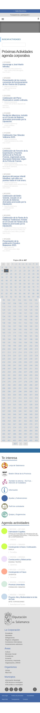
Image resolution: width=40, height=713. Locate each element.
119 (36, 306)
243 (25, 365)
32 (24, 274)
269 (14, 378)
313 (25, 398)
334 (25, 408)
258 (30, 372)
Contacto (25, 699)
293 (30, 388)
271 (25, 378)
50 (24, 280)
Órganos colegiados (12, 640)
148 (3, 323)
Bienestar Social (10, 654)
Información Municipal (12, 680)
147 (36, 319)
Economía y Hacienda (12, 660)
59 (24, 284)
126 (36, 310)
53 (38, 280)
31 (20, 274)
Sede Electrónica (20, 11)
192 (14, 342)
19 (7, 270)
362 (25, 421)
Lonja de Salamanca (16, 465)
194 (25, 342)
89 (38, 293)
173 (25, 333)
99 (4, 300)
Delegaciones (10, 638)
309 (3, 398)
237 (30, 362)
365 (3, 424)
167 (30, 329)
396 (20, 437)
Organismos (11, 667)
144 (20, 319)
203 (36, 346)
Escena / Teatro (14, 562)
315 (36, 398)
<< (3, 264)
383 (25, 430)
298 (20, 391)
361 (20, 421)
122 (14, 310)
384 (30, 430)
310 (9, 398)
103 (24, 300)
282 (9, 385)
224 (36, 355)
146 (30, 319)
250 (25, 368)
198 (9, 346)
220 (14, 355)
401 (9, 440)
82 (7, 293)
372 (3, 427)
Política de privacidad (17, 695)
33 (29, 274)
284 (20, 385)
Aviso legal (5, 695)
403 (20, 440)
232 (3, 362)
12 (15, 267)
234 (14, 362)
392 (36, 434)
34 (33, 274)
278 (25, 381)
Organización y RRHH (12, 663)
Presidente (9, 633)
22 (20, 270)
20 (11, 270)
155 (3, 326)
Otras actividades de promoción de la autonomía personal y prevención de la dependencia (23, 535)
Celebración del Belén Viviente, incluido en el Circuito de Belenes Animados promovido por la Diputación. (14, 200)
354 (20, 417)
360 (14, 421)
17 (37, 267)
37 (7, 277)
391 (30, 434)
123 (20, 310)
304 (14, 395)
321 (30, 401)
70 (33, 287)
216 (30, 352)
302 (3, 395)
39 (15, 277)
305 (20, 395)
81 (2, 293)
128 (9, 313)
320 (25, 401)
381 (14, 430)
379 (3, 430)
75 (15, 290)
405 (30, 440)
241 (14, 365)
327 (25, 404)
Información (13, 490)
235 (20, 362)
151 (20, 323)
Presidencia (9, 656)
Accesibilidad (30, 695)
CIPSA (7, 670)
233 (9, 362)
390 (25, 434)
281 (3, 385)
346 (14, 414)
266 (36, 375)
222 (25, 355)
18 (2, 270)
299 (25, 391)
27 (2, 274)
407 (15, 444)
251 (30, 368)
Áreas (7, 648)
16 (33, 267)
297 (14, 391)
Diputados (8, 635)
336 (36, 408)
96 (29, 297)
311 (14, 398)
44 (38, 277)
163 (9, 329)
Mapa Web (5, 699)
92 (11, 297)
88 (33, 293)
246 (3, 368)
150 (14, 323)
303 (9, 395)
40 (20, 277)
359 (9, 421)
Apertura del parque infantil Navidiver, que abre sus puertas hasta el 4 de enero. (14, 178)
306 (25, 395)
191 (9, 342)
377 (30, 427)
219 (9, 355)
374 (14, 427)
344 (3, 414)
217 (36, 352)
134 (3, 316)
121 (9, 310)
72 (2, 290)
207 (20, 349)
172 (20, 333)
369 (25, 424)
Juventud (12, 574)
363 (30, 421)
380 (9, 430)
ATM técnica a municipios (14, 682)
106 (3, 303)
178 (14, 336)
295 (3, 391)
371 (36, 424)
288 (3, 388)
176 (3, 336)
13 (19, 267)
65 (11, 287)
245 (36, 365)
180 (25, 336)
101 (14, 300)
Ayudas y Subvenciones (18, 498)
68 (24, 287)
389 (20, 434)
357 (36, 417)
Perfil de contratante (16, 506)
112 (36, 303)
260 (3, 375)
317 (9, 401)
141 (3, 319)
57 (15, 284)
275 (9, 381)
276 (14, 381)
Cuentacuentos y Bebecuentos (19, 560)
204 (3, 349)
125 (30, 310)
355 (25, 417)
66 (15, 287)
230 (30, 359)
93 (15, 297)
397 (25, 437)
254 (9, 372)
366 (9, 424)
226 (9, 359)
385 (36, 430)
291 (20, 388)
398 (30, 437)
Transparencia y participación (19, 15)
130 (20, 313)
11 (11, 267)
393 (3, 437)
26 (38, 270)
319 (20, 401)
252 (36, 368)
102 (19, 300)
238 (36, 362)
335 (30, 408)
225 (3, 359)
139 (30, 316)
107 (9, 303)
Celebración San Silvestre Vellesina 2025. (13, 136)
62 (38, 284)
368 (20, 424)
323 (3, 404)
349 (30, 414)
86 (24, 293)
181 (30, 336)
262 (14, 375)
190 (3, 342)
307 (30, 395)
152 (25, 323)
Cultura (7, 652)
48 (15, 280)
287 (36, 385)
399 (36, 437)
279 (30, 381)
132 (30, 313)
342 (30, 411)
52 (33, 280)
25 (33, 270)
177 (9, 336)
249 (20, 368)
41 (24, 277)
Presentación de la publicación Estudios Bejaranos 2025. (11, 243)
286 (30, 385)
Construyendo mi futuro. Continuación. (22, 547)
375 (20, 427)
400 (3, 440)
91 (7, 297)
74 (11, 290)
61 (33, 284)
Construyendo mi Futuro (17, 572)
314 (30, 398)
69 (29, 287)
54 (2, 284)
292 (25, 388)
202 (30, 346)
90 (2, 297)
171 (14, 333)
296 (9, 391)
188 (30, 339)
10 (6, 267)
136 (14, 316)
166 (25, 329)
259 (36, 372)
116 (20, 306)
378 (36, 427)
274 (3, 381)
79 (33, 290)
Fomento (8, 658)
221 (20, 355)
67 (20, 287)
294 (36, 388)
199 (14, 346)
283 (14, 385)
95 (24, 297)
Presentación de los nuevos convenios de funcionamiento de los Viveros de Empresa (15, 82)
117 (25, 306)
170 (9, 333)
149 (9, 323)
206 (14, 349)
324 (9, 404)
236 (25, 362)
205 (9, 349)
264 (25, 375)
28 (7, 274)
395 (14, 437)
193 (20, 342)
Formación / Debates (16, 587)
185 (14, 339)
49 (20, 280)
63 (2, 287)
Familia (11, 549)
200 (20, 346)
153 (30, 323)
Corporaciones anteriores (13, 644)
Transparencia (15, 699)
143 (14, 319)
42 (29, 277)
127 (3, 313)
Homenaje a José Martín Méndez (13, 65)
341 (25, 411)
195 (30, 342)
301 (36, 391)
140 (36, 316)
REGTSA (8, 672)
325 (14, 404)
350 (36, 414)
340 (20, 411)
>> (25, 444)
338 (9, 411)
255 (14, 372)
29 (11, 274)
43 (33, 277)
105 (35, 300)
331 (9, 408)
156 (9, 326)
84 (15, 293)
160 (30, 326)
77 (24, 290)
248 (14, 368)
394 (9, 437)
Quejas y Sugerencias (17, 514)
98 (38, 297)
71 (38, 287)
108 (14, 303)
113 (3, 306)
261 (9, 375)
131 (25, 313)
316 (3, 401)
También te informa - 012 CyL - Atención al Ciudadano (20, 482)
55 (7, 284)
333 (20, 408)
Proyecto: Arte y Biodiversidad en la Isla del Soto (22, 598)
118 (30, 306)
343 (36, 411)
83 (11, 293)
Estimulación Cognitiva (16, 532)
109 (20, 303)
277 (20, 381)
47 (11, 280)
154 (36, 323)
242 (20, 365)
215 (25, 352)
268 (9, 378)
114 (9, 306)
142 (9, 319)
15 (28, 267)
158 (20, 326)
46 (7, 280)
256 (20, 372)
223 (30, 355)
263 (20, 375)
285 (25, 385)
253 (3, 372)
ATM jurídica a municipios (14, 684)
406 (36, 440)
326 (20, 404)
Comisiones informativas (13, 642)
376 (25, 427)
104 (30, 300)
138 (25, 316)
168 (36, 329)
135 (9, 316)
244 (30, 365)
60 (29, 284)
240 (9, 365)
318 (14, 401)
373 (9, 427)
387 (9, 434)
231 (36, 359)
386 (3, 434)
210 (36, 349)
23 (24, 270)
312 (20, 398)
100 (8, 300)
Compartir (2, 451)
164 (14, 329)
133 (36, 313)
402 (14, 440)
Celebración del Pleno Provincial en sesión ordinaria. (15, 99)
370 (30, 424)
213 (14, 352)
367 (14, 424)
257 (25, 372)
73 (7, 290)
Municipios (10, 677)
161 (36, 326)
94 (20, 297)
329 (36, 404)
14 (24, 267)
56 (11, 284)
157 (14, 326)
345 (9, 414)
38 (11, 277)
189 (36, 339)
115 (14, 306)
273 (36, 378)
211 (3, 352)
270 (20, 378)
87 (29, 293)
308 (36, 395)
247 (9, 368)
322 (36, 401)
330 (3, 408)
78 (29, 290)
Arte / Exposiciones (16, 601)
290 (14, 388)
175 (36, 333)
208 (25, 349)
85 (20, 293)
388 (14, 434)
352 (9, 417)
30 (15, 274)
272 (30, 378)
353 (14, 417)
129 (14, 313)
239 (3, 365)
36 (2, 277)
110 (25, 303)
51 (29, 280)
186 (20, 339)
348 (25, 414)
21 (15, 270)
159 (25, 326)
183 (3, 339)
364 (36, 421)
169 (3, 333)
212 (9, 352)
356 (30, 417)
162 (3, 329)
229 (25, 359)
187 (25, 339)
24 (29, 270)
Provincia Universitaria (16, 585)
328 (30, 404)
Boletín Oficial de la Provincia (20, 474)
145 (25, 319)
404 (25, 440)
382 (20, 430)
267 (3, 378)
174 (30, 333)
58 (20, 284)
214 (20, 352)
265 (30, 375)
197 (3, 346)
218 (3, 355)
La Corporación (12, 630)
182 (36, 336)
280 (36, 381)
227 (14, 359)
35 (38, 274)
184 (9, 339)
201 (25, 346)
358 (3, 421)
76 (20, 290)
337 (3, 411)
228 (20, 359)
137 (20, 316)
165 (20, 329)
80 (38, 290)
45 (2, 280)
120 (3, 310)
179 (20, 336)
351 (3, 417)
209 (30, 349)
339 (14, 411)
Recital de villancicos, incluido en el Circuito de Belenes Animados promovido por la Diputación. (15, 118)
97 (33, 297)
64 (7, 287)
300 (30, 391)
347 (20, 414)
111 (30, 303)
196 (36, 342)
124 (25, 310)
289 (9, 388)
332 (14, 408)
